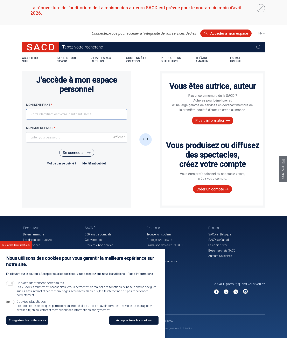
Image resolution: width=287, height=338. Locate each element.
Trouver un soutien (159, 234)
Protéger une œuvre (159, 239)
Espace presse (235, 59)
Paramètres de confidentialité (16, 245)
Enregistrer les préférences (27, 320)
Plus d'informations (140, 273)
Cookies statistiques (31, 302)
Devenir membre (33, 234)
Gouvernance (93, 239)
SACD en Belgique (219, 234)
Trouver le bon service (99, 245)
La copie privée (218, 245)
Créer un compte (212, 189)
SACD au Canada (219, 239)
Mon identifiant (39, 104)
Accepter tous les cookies (134, 320)
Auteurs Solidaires (220, 256)
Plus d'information (212, 120)
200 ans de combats (98, 234)
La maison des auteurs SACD (165, 245)
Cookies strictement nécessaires (40, 283)
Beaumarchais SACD (222, 250)
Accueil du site (30, 59)
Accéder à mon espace (226, 33)
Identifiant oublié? (94, 163)
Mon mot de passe (40, 128)
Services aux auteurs (101, 59)
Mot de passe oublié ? (62, 163)
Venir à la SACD (165, 320)
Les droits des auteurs (37, 239)
